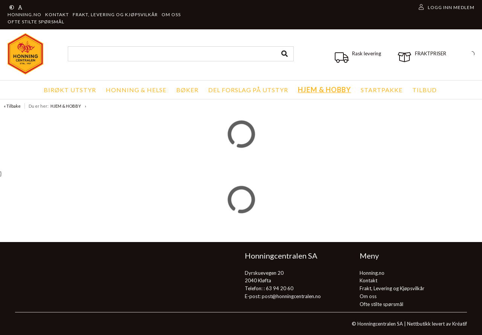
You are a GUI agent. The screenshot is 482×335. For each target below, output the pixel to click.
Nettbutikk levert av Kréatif (437, 324)
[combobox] (181, 53)
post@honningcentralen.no (291, 296)
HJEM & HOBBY (65, 106)
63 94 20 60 (279, 288)
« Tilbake (12, 106)
